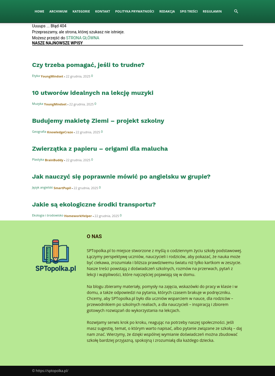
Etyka (36, 75)
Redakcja (167, 11)
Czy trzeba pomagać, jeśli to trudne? (88, 64)
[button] (236, 11)
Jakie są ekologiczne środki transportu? (94, 204)
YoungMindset (52, 76)
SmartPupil (62, 188)
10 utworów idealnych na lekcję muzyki (93, 92)
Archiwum (58, 11)
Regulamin (212, 11)
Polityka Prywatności (134, 11)
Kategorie (81, 11)
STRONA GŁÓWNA (82, 38)
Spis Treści (189, 11)
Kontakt (102, 11)
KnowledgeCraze (60, 132)
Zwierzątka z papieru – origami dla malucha (100, 148)
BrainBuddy (54, 160)
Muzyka (37, 103)
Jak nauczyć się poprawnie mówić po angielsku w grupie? (121, 176)
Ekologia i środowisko (48, 215)
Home (39, 11)
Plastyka (38, 159)
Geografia (39, 131)
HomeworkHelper (78, 216)
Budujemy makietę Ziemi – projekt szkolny (98, 120)
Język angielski (42, 187)
